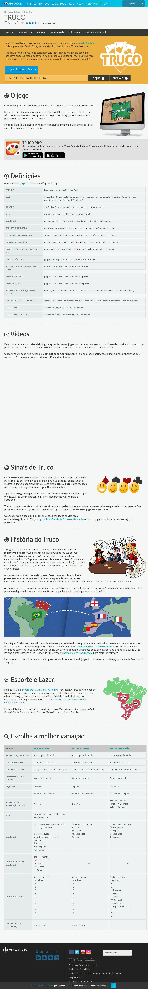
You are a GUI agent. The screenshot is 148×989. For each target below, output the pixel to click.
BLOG (71, 3)
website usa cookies (45, 985)
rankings (74, 32)
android (120, 78)
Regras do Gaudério (120, 748)
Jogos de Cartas (84, 43)
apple (99, 78)
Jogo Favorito (22, 23)
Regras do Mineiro (81, 748)
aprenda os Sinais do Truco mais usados (62, 519)
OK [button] (113, 985)
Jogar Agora (24, 32)
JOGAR (106, 3)
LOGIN (136, 3)
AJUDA (80, 3)
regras (41, 32)
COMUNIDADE (59, 3)
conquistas (57, 32)
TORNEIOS (44, 3)
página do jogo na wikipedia (77, 653)
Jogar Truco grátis (20, 69)
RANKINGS (31, 3)
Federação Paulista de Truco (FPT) (40, 689)
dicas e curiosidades (95, 32)
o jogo (8, 32)
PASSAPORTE (93, 3)
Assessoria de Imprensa (80, 981)
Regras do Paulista (44, 748)
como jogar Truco (24, 183)
